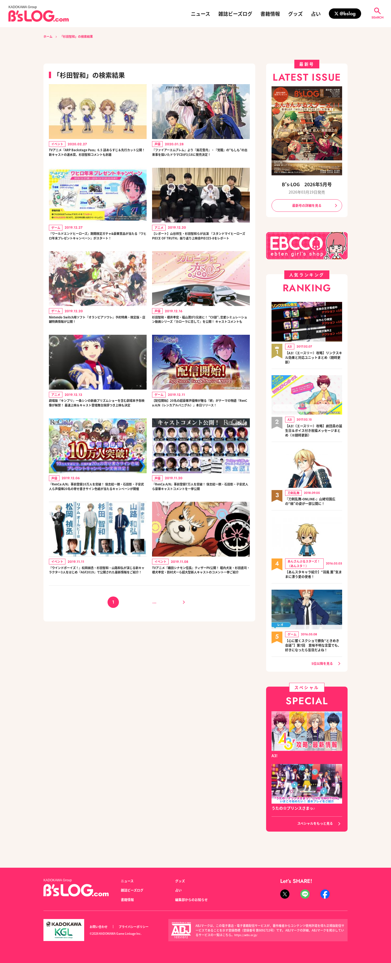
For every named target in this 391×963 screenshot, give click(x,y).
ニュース (200, 13)
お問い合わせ (100, 926)
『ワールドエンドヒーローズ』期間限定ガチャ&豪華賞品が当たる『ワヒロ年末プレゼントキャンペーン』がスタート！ (96, 252)
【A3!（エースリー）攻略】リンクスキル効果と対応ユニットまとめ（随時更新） (313, 359)
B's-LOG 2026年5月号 (306, 184)
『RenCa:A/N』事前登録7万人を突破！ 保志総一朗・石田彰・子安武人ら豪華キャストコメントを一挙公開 (200, 534)
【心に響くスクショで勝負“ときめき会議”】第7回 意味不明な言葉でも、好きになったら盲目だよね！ (313, 651)
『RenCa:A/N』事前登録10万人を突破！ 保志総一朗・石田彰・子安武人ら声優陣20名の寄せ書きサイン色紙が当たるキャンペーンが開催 (97, 534)
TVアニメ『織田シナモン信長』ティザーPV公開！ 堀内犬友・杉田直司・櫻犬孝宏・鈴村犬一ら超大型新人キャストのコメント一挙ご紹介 (201, 629)
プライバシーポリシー (139, 926)
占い (316, 13)
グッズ (295, 13)
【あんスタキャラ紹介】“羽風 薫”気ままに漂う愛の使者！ (311, 577)
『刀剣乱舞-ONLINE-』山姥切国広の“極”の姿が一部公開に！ (312, 503)
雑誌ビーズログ (235, 13)
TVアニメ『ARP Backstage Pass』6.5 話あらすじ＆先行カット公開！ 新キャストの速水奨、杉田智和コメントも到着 (97, 158)
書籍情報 (270, 13)
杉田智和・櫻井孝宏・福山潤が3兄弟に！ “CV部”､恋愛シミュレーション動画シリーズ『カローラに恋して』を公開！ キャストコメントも (200, 346)
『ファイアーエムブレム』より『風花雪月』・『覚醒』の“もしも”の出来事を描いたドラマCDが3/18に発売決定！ (201, 158)
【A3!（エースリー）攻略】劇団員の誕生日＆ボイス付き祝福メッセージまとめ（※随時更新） (313, 433)
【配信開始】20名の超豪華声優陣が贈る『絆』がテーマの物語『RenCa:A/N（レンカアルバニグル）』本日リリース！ (200, 440)
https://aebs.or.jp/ (247, 935)
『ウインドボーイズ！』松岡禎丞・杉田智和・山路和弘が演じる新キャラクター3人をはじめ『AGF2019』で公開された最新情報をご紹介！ (97, 629)
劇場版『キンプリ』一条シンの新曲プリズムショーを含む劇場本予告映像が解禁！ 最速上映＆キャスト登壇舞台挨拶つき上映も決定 (97, 440)
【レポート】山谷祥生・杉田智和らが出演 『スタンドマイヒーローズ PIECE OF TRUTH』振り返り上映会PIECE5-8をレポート (200, 252)
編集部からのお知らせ (194, 899)
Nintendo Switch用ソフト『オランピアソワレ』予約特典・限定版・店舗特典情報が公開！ (97, 342)
